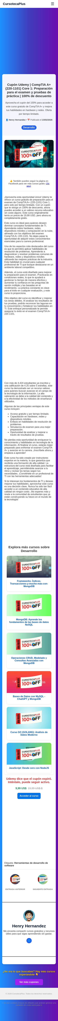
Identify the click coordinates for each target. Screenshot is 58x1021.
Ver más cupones (29, 982)
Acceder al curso (29, 796)
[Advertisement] (29, 39)
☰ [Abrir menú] (52, 4)
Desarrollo (29, 127)
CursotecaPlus (14, 4)
